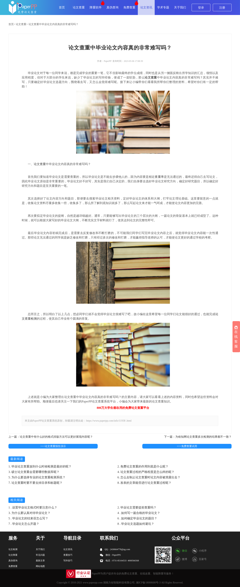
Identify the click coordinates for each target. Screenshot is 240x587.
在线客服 (236, 337)
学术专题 (163, 7)
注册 (222, 7)
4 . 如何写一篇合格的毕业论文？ (138, 512)
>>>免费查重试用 (187, 446)
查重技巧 (67, 555)
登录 (201, 7)
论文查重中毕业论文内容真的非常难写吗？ (53, 24)
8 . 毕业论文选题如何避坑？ (135, 523)
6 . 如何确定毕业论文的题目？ (137, 518)
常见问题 (40, 555)
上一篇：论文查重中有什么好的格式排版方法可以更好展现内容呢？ (50, 436)
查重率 (159, 176)
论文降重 (12, 555)
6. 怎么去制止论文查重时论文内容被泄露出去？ (148, 477)
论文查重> (22, 24)
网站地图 (40, 566)
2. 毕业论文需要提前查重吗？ (136, 507)
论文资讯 (146, 7)
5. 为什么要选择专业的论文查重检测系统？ (36, 477)
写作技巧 (67, 560)
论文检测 (12, 549)
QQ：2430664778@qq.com (115, 549)
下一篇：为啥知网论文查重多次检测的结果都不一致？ (198, 436)
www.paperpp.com (93, 582)
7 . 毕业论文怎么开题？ (23, 523)
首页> (11, 24)
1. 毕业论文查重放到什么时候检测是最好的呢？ (39, 466)
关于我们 (180, 7)
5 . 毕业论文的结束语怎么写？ (28, 518)
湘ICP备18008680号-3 (148, 582)
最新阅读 (16, 459)
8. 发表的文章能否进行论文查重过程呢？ (144, 482)
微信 (184, 550)
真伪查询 (112, 7)
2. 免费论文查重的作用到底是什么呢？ (142, 466)
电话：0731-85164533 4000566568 (119, 560)
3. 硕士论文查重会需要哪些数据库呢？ (33, 471)
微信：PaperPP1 (110, 555)
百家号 (203, 559)
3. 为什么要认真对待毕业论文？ (29, 512)
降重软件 (96, 7)
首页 (62, 7)
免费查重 (129, 7)
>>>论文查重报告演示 (53, 446)
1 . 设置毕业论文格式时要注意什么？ (32, 507)
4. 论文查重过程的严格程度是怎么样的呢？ (145, 471)
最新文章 (40, 560)
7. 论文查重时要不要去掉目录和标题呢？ (35, 482)
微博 (184, 559)
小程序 (203, 550)
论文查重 (79, 7)
